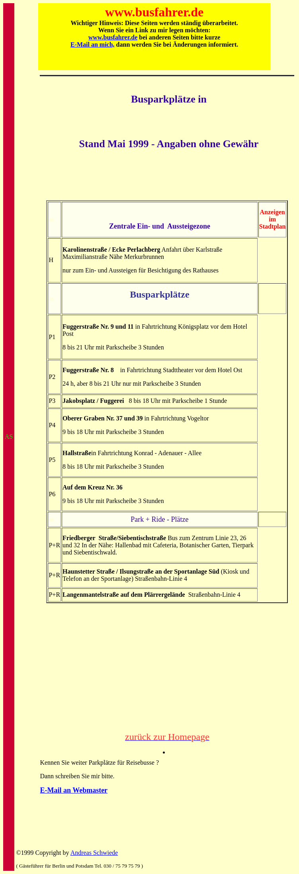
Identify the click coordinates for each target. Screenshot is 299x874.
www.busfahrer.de (113, 37)
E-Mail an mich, (92, 44)
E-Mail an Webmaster (73, 790)
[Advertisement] (167, 180)
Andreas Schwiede (94, 852)
